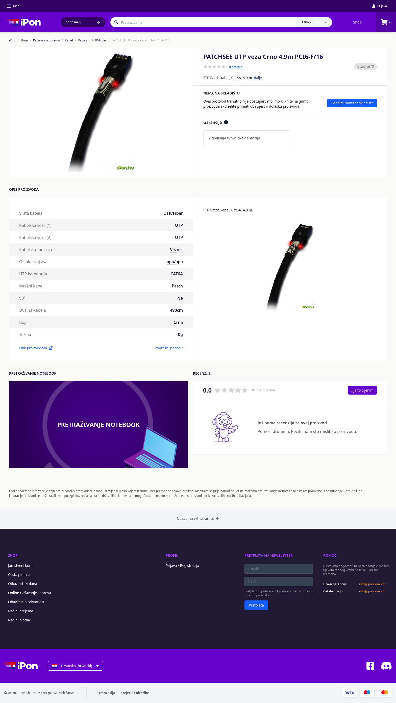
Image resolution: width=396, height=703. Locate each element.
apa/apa (175, 261)
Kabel (69, 40)
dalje (258, 77)
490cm (176, 310)
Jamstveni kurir (20, 565)
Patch (177, 286)
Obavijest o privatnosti (26, 601)
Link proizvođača (36, 348)
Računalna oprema (46, 40)
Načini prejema (20, 611)
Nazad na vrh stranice (198, 518)
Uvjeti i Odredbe (135, 692)
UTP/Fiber (99, 40)
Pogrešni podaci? (169, 348)
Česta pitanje (19, 574)
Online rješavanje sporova (29, 592)
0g (180, 334)
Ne (180, 298)
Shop (357, 22)
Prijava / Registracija (182, 565)
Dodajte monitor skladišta (352, 103)
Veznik (82, 40)
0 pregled (235, 67)
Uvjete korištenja (289, 591)
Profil (172, 555)
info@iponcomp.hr (372, 584)
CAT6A (176, 274)
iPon (12, 40)
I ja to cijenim (362, 390)
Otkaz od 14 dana (22, 583)
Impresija (107, 692)
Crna (178, 322)
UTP (179, 225)
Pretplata (256, 605)
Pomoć (330, 555)
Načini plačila (19, 620)
